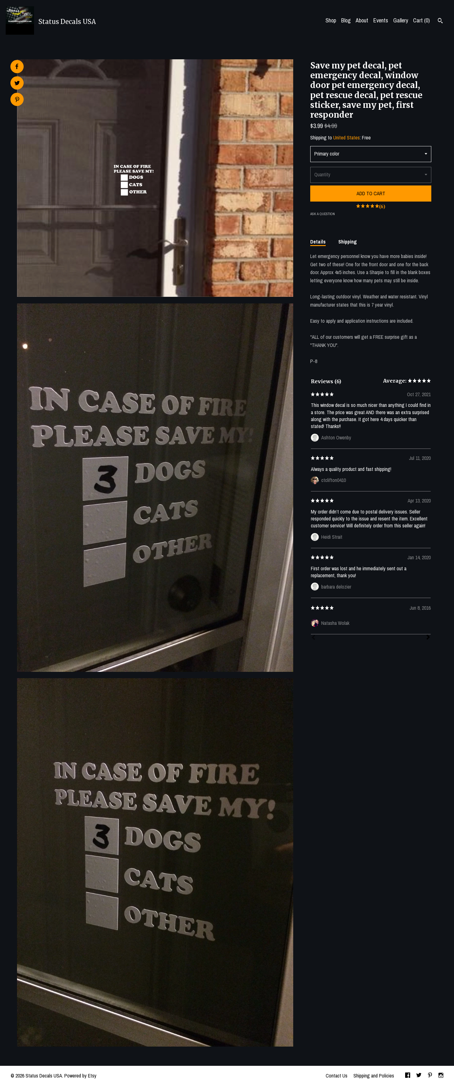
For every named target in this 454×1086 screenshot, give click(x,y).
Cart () (421, 20)
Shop (330, 20)
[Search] (440, 21)
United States (346, 137)
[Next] (428, 637)
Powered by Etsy (80, 1075)
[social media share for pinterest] (17, 100)
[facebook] (407, 1076)
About (362, 20)
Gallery (400, 20)
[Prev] (313, 638)
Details (318, 241)
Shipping (347, 241)
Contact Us (336, 1075)
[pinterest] (430, 1076)
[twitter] (419, 1076)
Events (380, 20)
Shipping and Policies (373, 1075)
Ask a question (322, 214)
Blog (346, 20)
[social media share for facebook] (16, 66)
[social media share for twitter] (17, 84)
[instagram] (441, 1076)
